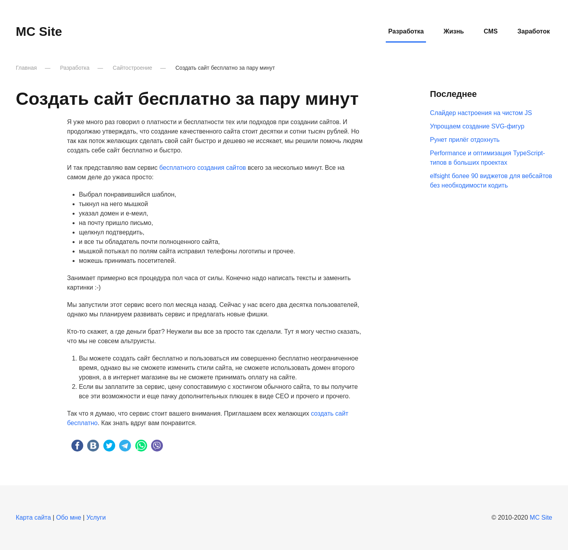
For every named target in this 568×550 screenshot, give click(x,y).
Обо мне (68, 517)
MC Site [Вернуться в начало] (39, 31)
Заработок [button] (534, 31)
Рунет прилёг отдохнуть (465, 139)
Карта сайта (33, 517)
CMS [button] (491, 31)
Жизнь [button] (453, 31)
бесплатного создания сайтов (202, 167)
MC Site (541, 517)
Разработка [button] (406, 31)
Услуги (96, 517)
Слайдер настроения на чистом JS (481, 113)
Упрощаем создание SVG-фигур (477, 126)
